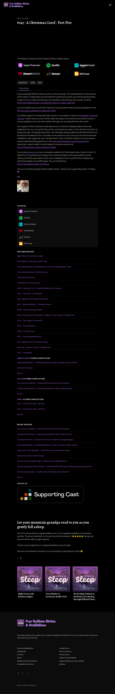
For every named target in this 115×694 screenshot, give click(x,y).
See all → (20, 373)
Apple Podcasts (28, 211)
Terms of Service (65, 651)
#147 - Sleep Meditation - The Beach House (34, 304)
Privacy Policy (64, 654)
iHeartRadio (26, 231)
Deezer (24, 237)
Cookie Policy (64, 648)
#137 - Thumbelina (24, 353)
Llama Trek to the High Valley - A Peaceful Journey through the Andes (43, 450)
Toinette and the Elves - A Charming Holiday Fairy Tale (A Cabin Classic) (44, 388)
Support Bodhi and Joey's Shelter (71, 661)
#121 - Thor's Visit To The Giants (29, 293)
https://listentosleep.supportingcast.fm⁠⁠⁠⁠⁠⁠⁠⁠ (69, 141)
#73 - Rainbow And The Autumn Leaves (32, 342)
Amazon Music (27, 224)
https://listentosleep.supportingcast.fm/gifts (36, 147)
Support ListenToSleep (67, 658)
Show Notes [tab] (24, 88)
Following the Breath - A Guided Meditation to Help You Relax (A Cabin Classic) (47, 362)
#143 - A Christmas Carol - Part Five (31, 403)
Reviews (62, 664)
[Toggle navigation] (110, 4)
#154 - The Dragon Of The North (29, 320)
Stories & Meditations (25, 648)
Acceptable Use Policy (25, 664)
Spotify (24, 218)
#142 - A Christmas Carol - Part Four (31, 409)
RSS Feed (25, 243)
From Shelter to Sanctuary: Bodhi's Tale (32, 261)
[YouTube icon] (27, 673)
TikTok (29, 100)
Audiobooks (21, 651)
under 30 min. (23, 358)
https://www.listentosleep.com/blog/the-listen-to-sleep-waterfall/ (46, 102)
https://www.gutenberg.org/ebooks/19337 (37, 110)
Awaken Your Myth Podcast (27, 661)
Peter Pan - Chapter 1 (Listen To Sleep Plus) (34, 347)
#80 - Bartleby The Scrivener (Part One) (32, 299)
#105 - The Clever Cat (25, 331)
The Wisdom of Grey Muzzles (28, 283)
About (19, 658)
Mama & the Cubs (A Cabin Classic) (30, 456)
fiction (20, 379)
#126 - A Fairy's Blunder (26, 326)
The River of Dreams (25, 368)
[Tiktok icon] (18, 673)
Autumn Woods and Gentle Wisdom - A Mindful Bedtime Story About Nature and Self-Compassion (54, 466)
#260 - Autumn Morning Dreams (29, 310)
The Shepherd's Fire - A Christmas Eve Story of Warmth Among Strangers (45, 439)
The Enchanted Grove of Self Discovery (32, 272)
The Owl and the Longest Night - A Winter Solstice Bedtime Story (42, 461)
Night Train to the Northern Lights (30, 256)
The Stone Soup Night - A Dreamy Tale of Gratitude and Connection (43, 472)
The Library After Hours (26, 277)
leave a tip (32, 152)
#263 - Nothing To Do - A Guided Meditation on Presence (39, 288)
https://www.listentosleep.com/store (33, 164)
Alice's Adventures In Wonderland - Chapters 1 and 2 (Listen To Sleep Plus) (46, 315)
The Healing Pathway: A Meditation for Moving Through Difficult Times (44, 267)
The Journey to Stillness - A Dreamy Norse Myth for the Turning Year (43, 383)
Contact (20, 654)
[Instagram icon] (23, 673)
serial (20, 399)
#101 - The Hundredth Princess (29, 336)
